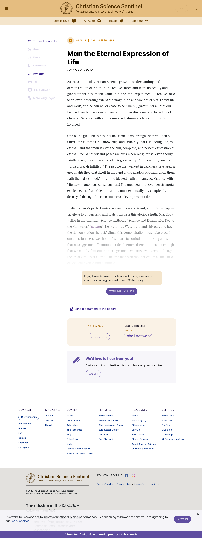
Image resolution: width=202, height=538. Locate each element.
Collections (72, 438)
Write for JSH (24, 423)
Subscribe (167, 419)
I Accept (182, 518)
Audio (69, 443)
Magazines (52, 409)
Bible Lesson (138, 434)
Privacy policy (124, 483)
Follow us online (109, 474)
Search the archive (108, 419)
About (135, 415)
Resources (139, 409)
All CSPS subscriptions (173, 438)
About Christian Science (144, 443)
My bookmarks (106, 415)
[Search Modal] (195, 8)
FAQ (20, 432)
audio (80, 452)
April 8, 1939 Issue (101, 40)
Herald (48, 424)
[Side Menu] (7, 8)
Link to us (23, 427)
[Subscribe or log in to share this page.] (35, 57)
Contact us (29, 416)
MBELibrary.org (139, 419)
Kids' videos (72, 424)
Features (105, 409)
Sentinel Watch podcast (78, 448)
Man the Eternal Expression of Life (116, 57)
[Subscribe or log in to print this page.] (34, 82)
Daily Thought (106, 438)
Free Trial (166, 424)
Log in (182, 8)
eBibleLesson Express (109, 429)
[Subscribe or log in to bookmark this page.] (38, 66)
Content (73, 409)
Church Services (140, 438)
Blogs (69, 434)
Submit (91, 373)
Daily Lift (136, 429)
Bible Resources (74, 429)
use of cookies (19, 521)
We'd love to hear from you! (107, 358)
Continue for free (121, 291)
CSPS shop (167, 434)
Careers (22, 437)
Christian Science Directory (112, 424)
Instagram (23, 446)
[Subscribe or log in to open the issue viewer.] (39, 90)
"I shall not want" (137, 335)
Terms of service (105, 483)
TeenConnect (73, 419)
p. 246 (93, 226)
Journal (49, 415)
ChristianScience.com (143, 448)
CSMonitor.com (139, 424)
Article (79, 40)
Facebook (23, 442)
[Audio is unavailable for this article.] (35, 49)
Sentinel (49, 419)
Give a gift (167, 429)
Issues (70, 415)
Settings (168, 409)
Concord (103, 434)
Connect (24, 409)
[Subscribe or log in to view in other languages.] (42, 98)
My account (168, 415)
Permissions (140, 483)
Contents (97, 336)
